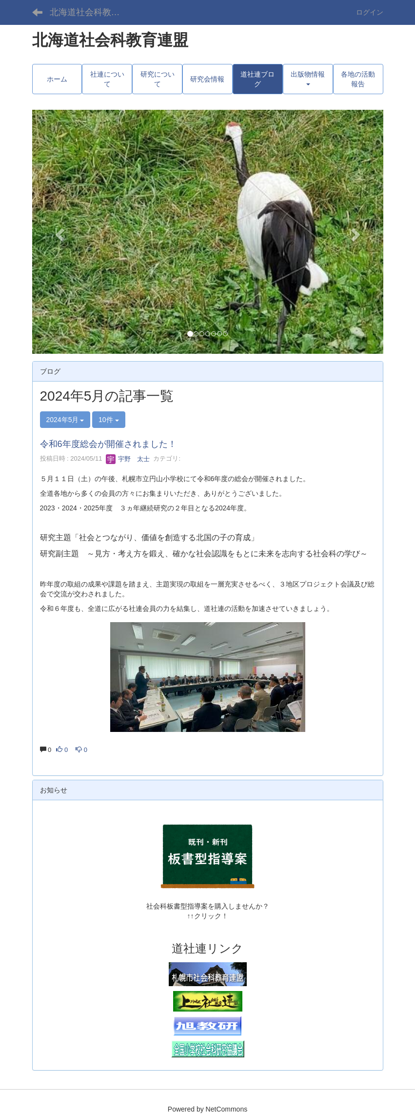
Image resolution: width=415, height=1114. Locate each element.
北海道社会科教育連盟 (91, 12)
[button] (58, 232)
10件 (109, 420)
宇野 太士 (128, 459)
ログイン (369, 12)
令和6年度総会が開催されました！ (108, 444)
